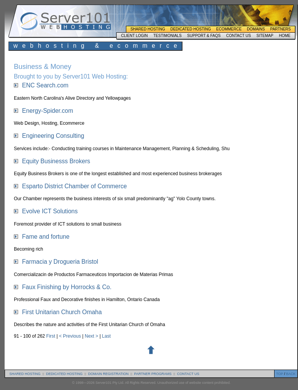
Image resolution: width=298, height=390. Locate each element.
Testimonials (167, 35)
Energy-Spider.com (47, 110)
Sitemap (264, 35)
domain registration (108, 374)
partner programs (152, 374)
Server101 (65, 21)
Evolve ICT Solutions (49, 211)
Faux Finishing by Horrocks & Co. (66, 287)
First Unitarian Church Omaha (62, 312)
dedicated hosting (64, 374)
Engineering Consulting (53, 135)
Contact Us (238, 35)
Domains (256, 29)
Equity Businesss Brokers (56, 161)
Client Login (134, 35)
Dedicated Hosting (190, 29)
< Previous (70, 336)
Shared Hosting (148, 29)
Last (106, 336)
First (51, 336)
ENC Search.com (45, 85)
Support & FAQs (204, 35)
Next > (92, 336)
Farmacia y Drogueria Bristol (60, 261)
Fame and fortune (45, 236)
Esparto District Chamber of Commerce (74, 186)
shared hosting (24, 374)
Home (284, 35)
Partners (280, 29)
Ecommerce (229, 29)
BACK (291, 374)
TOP (279, 374)
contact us (188, 374)
